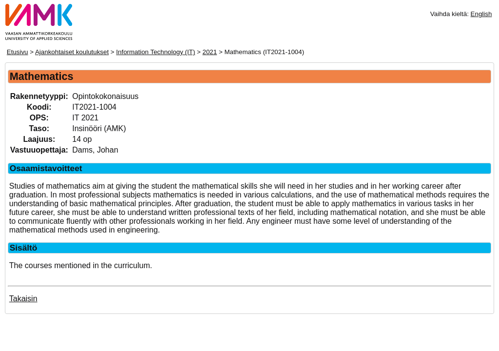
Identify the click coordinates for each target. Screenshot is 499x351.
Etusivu (17, 52)
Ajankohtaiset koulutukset (72, 52)
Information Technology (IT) (155, 52)
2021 (210, 52)
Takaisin (23, 298)
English (481, 14)
